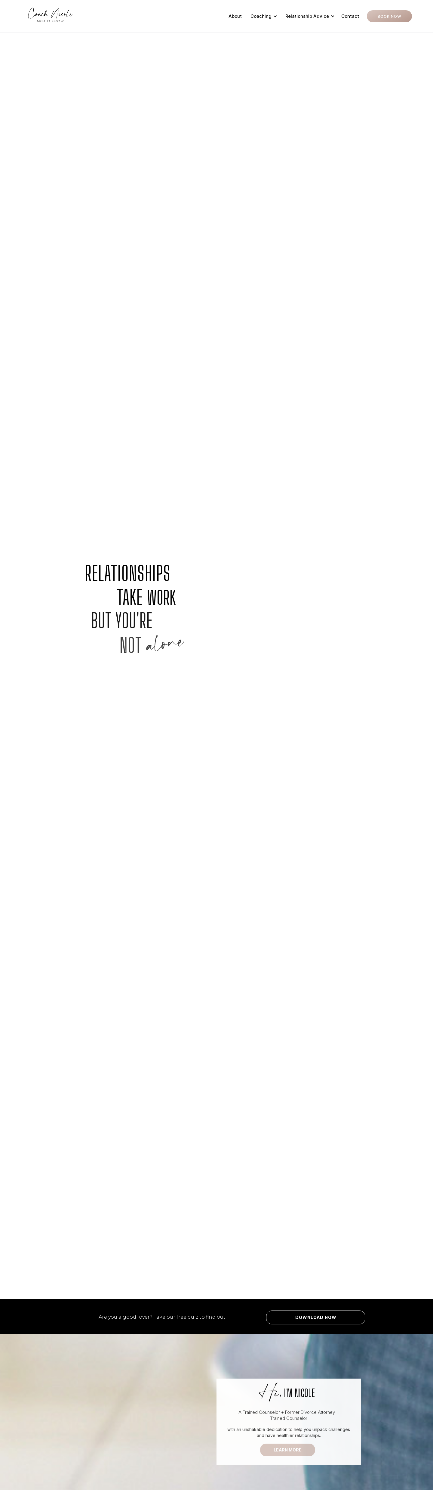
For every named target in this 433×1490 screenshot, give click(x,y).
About (235, 16)
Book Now (389, 16)
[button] (263, 16)
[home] (50, 16)
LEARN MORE (288, 1449)
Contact (350, 16)
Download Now (315, 1317)
